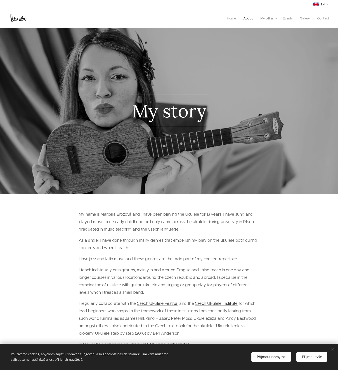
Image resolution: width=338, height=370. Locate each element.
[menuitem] (228, 18)
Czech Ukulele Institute (216, 303)
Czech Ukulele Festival (157, 303)
